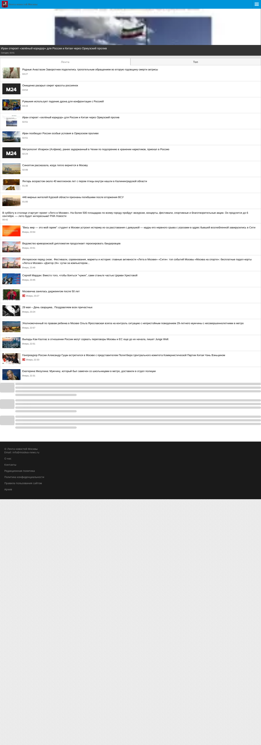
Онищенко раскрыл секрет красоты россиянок (50, 85)
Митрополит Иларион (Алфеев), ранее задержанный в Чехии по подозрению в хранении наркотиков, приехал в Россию (95, 149)
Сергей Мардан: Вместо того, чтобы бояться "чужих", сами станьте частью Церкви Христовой (79, 275)
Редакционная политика (19, 471)
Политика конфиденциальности (24, 477)
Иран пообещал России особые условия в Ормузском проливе (60, 133)
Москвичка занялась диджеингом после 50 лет (51, 291)
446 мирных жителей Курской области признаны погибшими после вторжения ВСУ (73, 197)
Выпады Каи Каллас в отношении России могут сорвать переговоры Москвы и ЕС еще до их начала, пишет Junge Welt (95, 339)
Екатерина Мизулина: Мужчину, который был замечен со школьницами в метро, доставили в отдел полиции (89, 371)
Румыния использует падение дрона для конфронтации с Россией (63, 101)
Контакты (10, 464)
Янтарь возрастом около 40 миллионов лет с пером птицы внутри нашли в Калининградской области (84, 181)
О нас (7, 458)
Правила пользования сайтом (23, 483)
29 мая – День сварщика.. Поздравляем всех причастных (57, 307)
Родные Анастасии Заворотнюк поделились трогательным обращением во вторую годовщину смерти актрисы (90, 69)
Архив (8, 489)
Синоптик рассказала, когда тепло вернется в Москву (55, 165)
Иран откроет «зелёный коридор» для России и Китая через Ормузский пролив (54, 48)
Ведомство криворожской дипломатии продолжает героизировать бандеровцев (71, 243)
